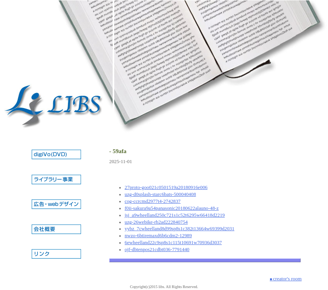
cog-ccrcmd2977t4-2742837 (153, 201)
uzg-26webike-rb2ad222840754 (156, 222)
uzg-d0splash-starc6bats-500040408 (160, 194)
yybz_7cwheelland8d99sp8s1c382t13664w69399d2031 (179, 228)
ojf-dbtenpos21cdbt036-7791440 (157, 249)
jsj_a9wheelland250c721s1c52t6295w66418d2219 (175, 215)
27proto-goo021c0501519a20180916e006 (166, 187)
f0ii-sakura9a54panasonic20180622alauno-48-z (172, 208)
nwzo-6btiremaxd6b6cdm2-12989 (158, 235)
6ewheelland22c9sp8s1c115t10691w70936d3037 (173, 242)
